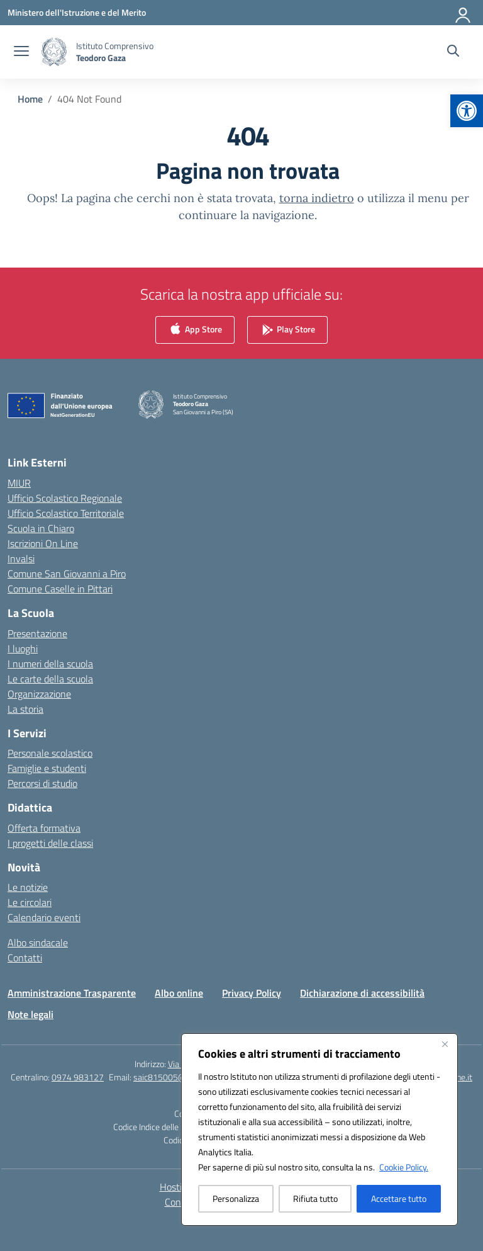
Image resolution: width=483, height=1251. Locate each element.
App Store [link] (195, 330)
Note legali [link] (30, 1014)
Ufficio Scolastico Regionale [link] (65, 498)
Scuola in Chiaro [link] (41, 528)
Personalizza (236, 1198)
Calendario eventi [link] (44, 917)
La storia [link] (25, 708)
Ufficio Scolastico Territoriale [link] (66, 513)
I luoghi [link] (23, 648)
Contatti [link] (25, 957)
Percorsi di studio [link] (42, 783)
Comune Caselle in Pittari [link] (60, 588)
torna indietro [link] (316, 198)
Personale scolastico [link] (50, 753)
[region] (319, 1129)
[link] (466, 110)
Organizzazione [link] (39, 693)
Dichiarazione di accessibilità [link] (362, 992)
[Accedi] (463, 12)
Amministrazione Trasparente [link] (72, 992)
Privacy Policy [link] (251, 992)
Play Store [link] (287, 330)
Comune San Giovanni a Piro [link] (67, 573)
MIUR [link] (19, 482)
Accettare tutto (398, 1198)
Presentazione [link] (37, 633)
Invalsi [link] (21, 558)
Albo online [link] (179, 992)
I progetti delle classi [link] (50, 843)
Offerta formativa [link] (44, 827)
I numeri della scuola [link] (50, 663)
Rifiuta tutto (315, 1198)
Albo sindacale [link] (38, 942)
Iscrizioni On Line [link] (43, 543)
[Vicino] (444, 1043)
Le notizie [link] (28, 887)
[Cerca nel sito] (453, 52)
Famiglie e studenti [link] (47, 768)
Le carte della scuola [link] (50, 678)
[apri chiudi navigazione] (21, 52)
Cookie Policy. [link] (403, 1167)
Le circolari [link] (30, 902)
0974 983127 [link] (78, 1077)
